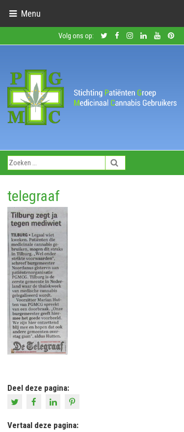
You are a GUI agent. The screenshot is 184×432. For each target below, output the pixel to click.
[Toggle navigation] (25, 13)
